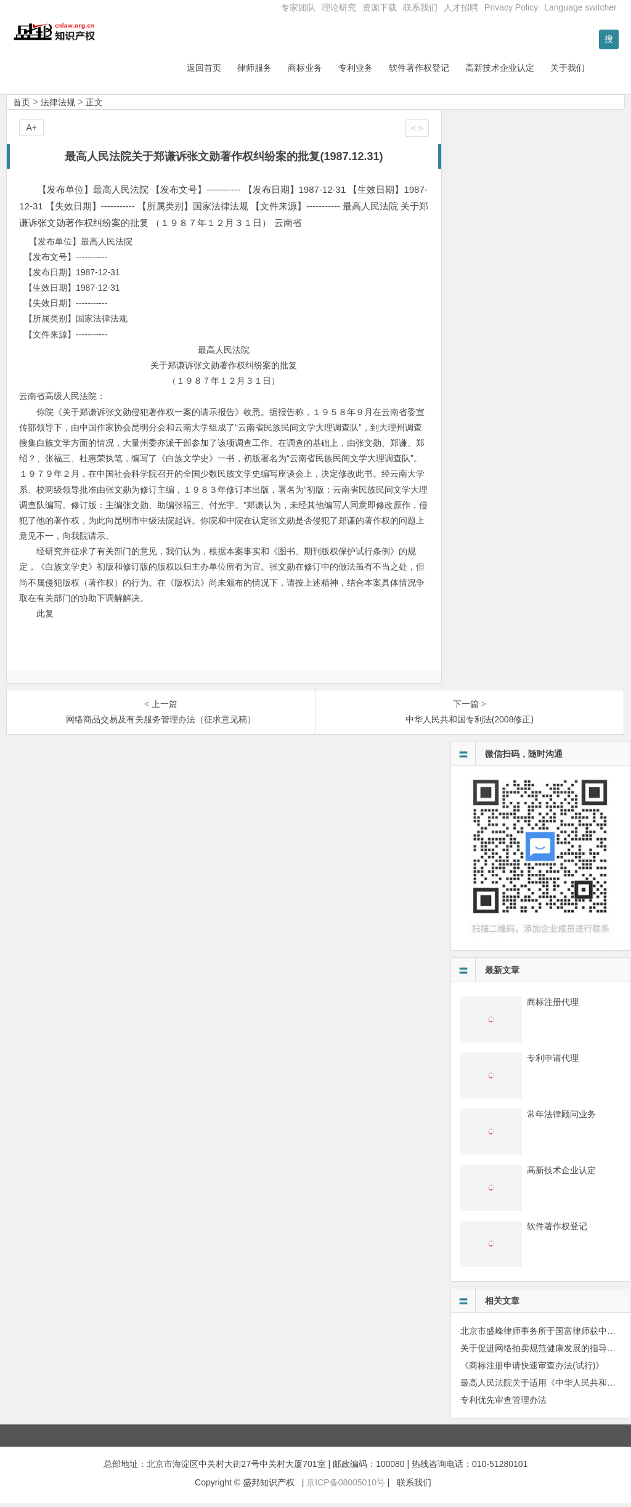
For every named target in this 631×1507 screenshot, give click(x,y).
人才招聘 (461, 7)
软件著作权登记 (451, 72)
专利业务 (387, 72)
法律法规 (58, 106)
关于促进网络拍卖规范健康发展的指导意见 (542, 1352)
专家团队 (298, 7)
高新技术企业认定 (531, 72)
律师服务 (286, 72)
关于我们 (599, 72)
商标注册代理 (553, 1006)
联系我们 (420, 7)
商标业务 (337, 72)
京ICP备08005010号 (345, 1487)
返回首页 (236, 72)
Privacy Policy (511, 7)
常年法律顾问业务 (561, 1118)
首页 (21, 106)
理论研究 (339, 7)
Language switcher (580, 7)
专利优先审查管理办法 (503, 1404)
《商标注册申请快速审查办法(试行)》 (532, 1370)
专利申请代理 (553, 1062)
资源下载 (379, 7)
